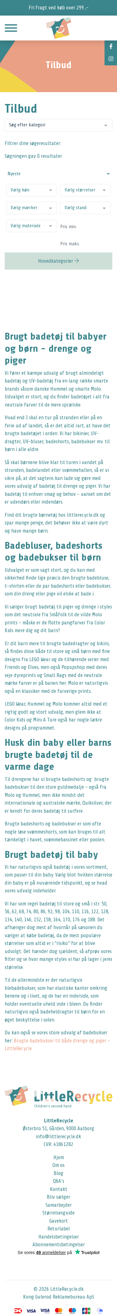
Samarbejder (59, 1205)
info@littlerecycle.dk (58, 1137)
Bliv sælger (58, 1197)
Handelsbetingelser (58, 1237)
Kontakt (58, 1189)
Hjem (58, 1157)
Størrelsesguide (58, 1213)
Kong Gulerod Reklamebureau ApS (58, 1297)
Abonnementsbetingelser (58, 1245)
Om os (58, 1165)
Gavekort (58, 1221)
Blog (58, 1173)
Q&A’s (58, 1181)
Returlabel (58, 1229)
